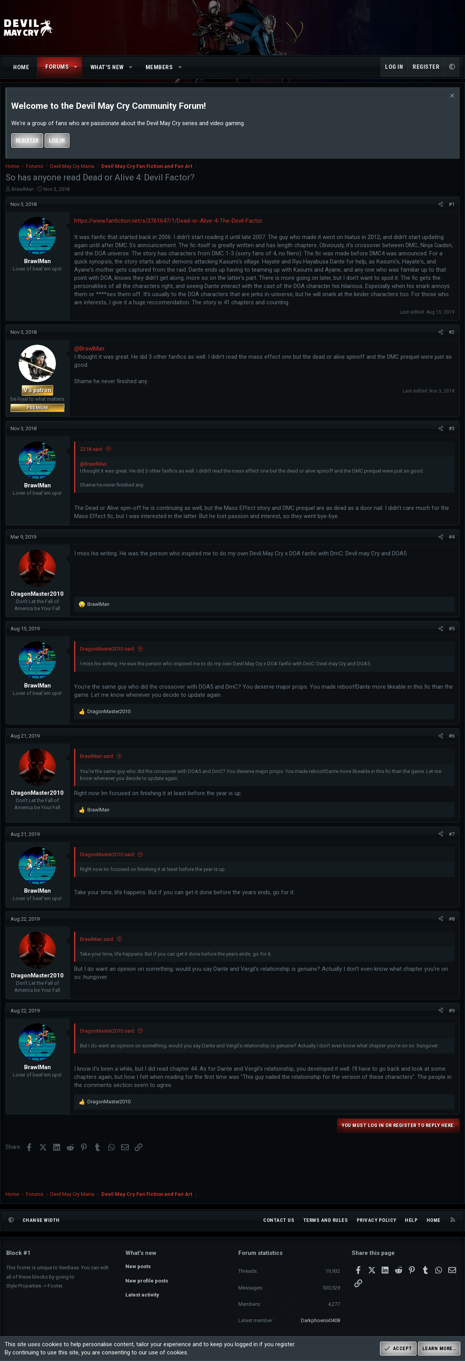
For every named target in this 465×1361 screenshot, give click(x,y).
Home (21, 67)
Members (159, 67)
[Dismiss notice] (450, 100)
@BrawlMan (90, 352)
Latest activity (142, 1295)
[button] (76, 67)
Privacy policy (376, 1220)
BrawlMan (23, 192)
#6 (451, 739)
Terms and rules (325, 1220)
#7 (451, 837)
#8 (451, 922)
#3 (451, 432)
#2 (451, 335)
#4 (451, 540)
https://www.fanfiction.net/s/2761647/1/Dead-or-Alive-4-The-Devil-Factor (169, 224)
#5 (451, 632)
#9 (451, 1014)
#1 (451, 207)
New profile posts (146, 1281)
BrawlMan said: (98, 760)
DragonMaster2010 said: (108, 652)
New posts (138, 1266)
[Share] (440, 207)
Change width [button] (41, 1220)
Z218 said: (92, 452)
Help (411, 1220)
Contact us (278, 1220)
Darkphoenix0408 (320, 1320)
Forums (57, 66)
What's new (107, 67)
